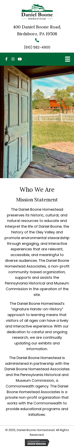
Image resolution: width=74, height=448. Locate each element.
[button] (6, 59)
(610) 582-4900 (37, 47)
